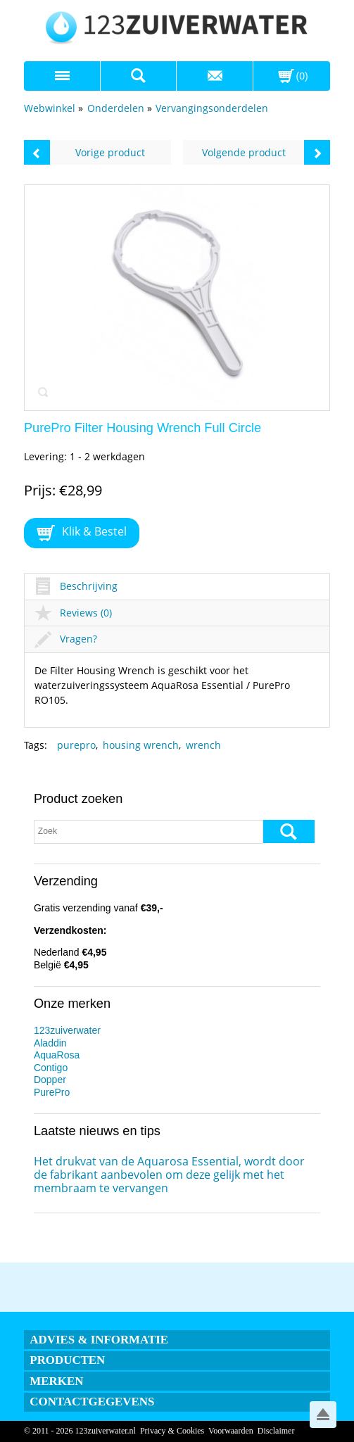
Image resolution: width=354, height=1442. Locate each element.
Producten (67, 1360)
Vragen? (65, 638)
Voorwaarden (230, 1431)
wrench (203, 745)
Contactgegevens (92, 1401)
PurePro (52, 1092)
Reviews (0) (73, 612)
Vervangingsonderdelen (212, 108)
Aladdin (50, 1043)
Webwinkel (49, 108)
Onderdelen (115, 108)
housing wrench (141, 745)
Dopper (50, 1079)
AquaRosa (57, 1055)
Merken (56, 1381)
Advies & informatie (99, 1339)
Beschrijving (76, 586)
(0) (302, 76)
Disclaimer (276, 1431)
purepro (76, 745)
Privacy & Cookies (172, 1431)
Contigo (51, 1067)
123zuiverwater (67, 1030)
